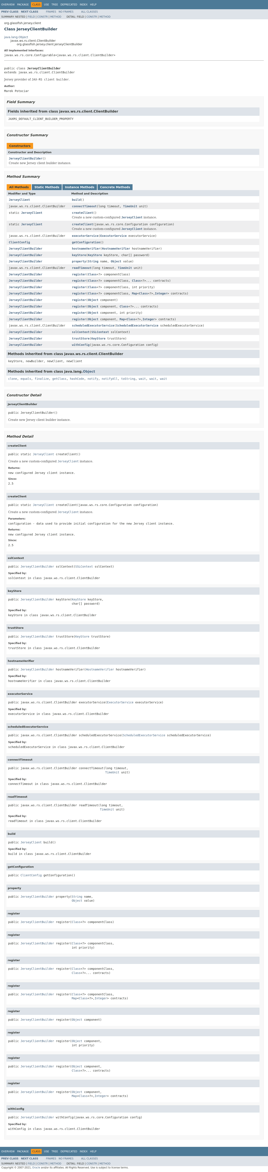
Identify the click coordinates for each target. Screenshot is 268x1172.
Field (31, 16)
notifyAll (110, 378)
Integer (161, 293)
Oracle (36, 1167)
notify (93, 378)
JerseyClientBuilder (25, 158)
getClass (59, 378)
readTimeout (81, 268)
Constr (42, 16)
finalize (42, 378)
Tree (55, 4)
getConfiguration (86, 242)
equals (26, 378)
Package (23, 4)
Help (93, 4)
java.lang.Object (16, 37)
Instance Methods (79, 187)
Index (84, 4)
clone (12, 378)
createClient (82, 212)
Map (134, 293)
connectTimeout (84, 206)
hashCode (77, 378)
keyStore (79, 255)
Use (46, 4)
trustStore (81, 338)
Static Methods (46, 187)
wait (142, 378)
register (79, 274)
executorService (85, 235)
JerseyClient (19, 199)
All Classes (89, 11)
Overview (8, 4)
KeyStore (95, 255)
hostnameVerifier (86, 248)
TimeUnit (130, 206)
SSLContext (100, 332)
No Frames (66, 11)
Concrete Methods (115, 187)
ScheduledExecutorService (137, 325)
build (76, 199)
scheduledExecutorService (93, 325)
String (93, 261)
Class (92, 274)
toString (128, 378)
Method (55, 16)
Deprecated (69, 4)
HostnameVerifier (116, 248)
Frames (51, 11)
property (79, 261)
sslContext (81, 332)
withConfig (81, 344)
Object (116, 261)
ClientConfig (19, 242)
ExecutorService (113, 235)
